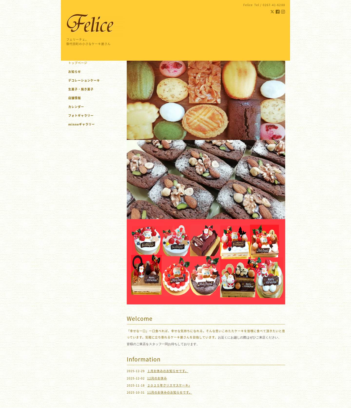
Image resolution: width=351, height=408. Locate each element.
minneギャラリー (81, 124)
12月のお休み (157, 378)
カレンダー (76, 107)
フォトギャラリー (81, 115)
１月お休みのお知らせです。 (167, 371)
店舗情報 (74, 98)
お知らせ (74, 71)
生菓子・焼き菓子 (81, 89)
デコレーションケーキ (90, 80)
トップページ (77, 63)
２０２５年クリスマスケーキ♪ (168, 385)
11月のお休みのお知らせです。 (169, 392)
